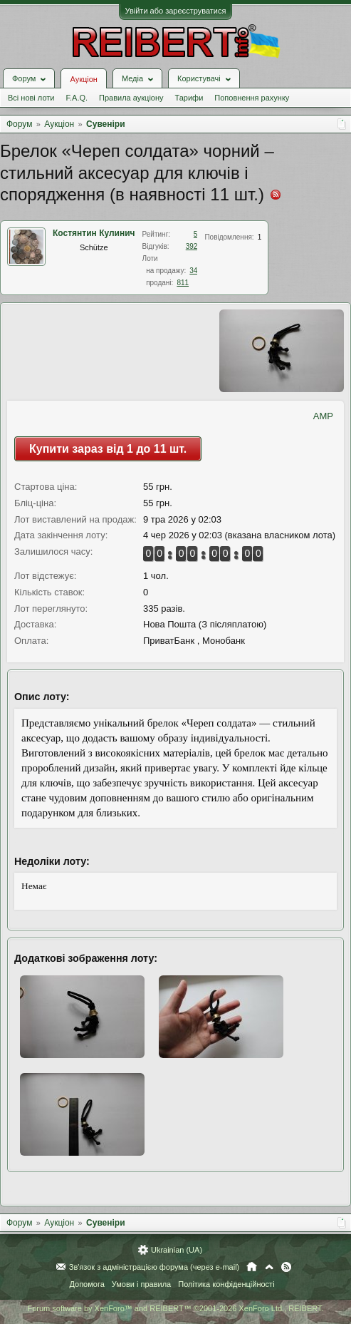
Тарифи (189, 97)
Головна (251, 1267)
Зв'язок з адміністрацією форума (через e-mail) (154, 1267)
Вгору (269, 1267)
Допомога (86, 1284)
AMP (323, 416)
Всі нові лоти (31, 97)
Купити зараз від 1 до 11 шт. (108, 449)
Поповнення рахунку (251, 97)
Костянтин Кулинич (94, 233)
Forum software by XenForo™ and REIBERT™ (175, 1308)
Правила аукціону (131, 97)
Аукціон (83, 79)
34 (193, 270)
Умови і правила (141, 1284)
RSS (286, 1267)
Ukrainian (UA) (176, 1250)
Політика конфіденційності (226, 1284)
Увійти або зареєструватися (175, 10)
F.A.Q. (77, 97)
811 (183, 283)
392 (192, 246)
